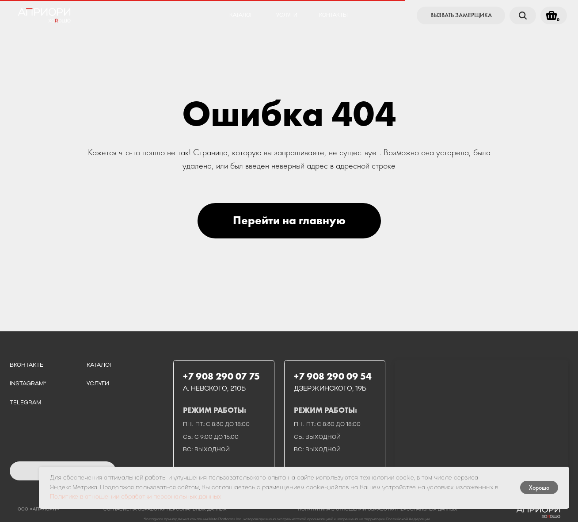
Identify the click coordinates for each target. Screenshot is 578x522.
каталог (241, 15)
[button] (461, 15)
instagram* (28, 384)
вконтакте (26, 365)
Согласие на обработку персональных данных (165, 509)
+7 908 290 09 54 (333, 376)
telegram (25, 403)
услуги (286, 15)
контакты (333, 15)
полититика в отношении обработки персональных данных (377, 509)
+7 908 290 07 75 (221, 376)
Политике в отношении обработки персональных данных (135, 497)
